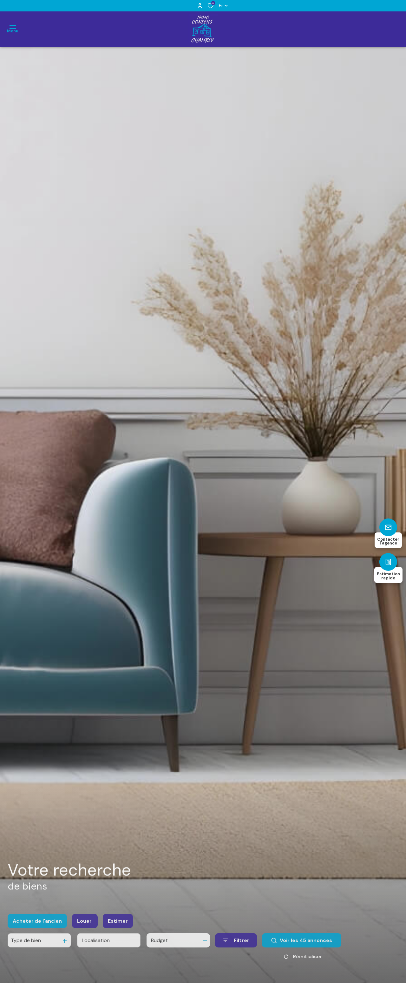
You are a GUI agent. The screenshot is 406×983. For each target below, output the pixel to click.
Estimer (118, 928)
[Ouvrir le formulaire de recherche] (236, 947)
